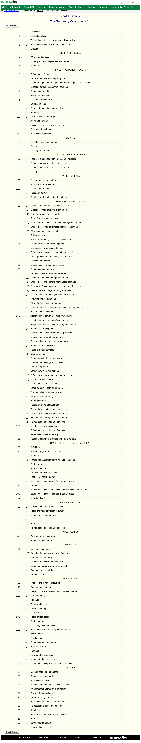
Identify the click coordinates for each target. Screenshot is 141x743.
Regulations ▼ (57, 7)
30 (19, 710)
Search (29, 7)
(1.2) (27, 214)
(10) (26, 354)
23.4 (18, 663)
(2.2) (27, 282)
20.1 (18, 536)
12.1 (18, 188)
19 (19, 447)
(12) (26, 422)
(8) (26, 345)
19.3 (18, 494)
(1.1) (27, 210)
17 (19, 362)
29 (19, 706)
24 (19, 672)
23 (19, 587)
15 (19, 265)
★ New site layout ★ (11, 11)
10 (19, 159)
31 (19, 714)
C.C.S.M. (40, 11)
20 (19, 506)
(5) (26, 239)
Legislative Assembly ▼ (124, 7)
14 (19, 244)
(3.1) (27, 231)
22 (19, 583)
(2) (26, 40)
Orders (91, 7)
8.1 (18, 116)
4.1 (18, 61)
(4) (26, 87)
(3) (26, 83)
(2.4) (27, 290)
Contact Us (96, 737)
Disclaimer (44, 737)
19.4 (18, 498)
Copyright (62, 737)
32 (19, 718)
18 (19, 439)
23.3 (18, 629)
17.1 (18, 426)
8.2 (18, 133)
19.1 (18, 451)
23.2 (18, 617)
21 (19, 549)
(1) (26, 36)
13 (19, 205)
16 (19, 269)
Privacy (78, 737)
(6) (26, 307)
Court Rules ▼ (76, 7)
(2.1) (27, 222)
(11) (26, 358)
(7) (26, 311)
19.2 (18, 485)
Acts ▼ (42, 7)
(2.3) (27, 286)
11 (19, 180)
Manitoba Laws (11, 7)
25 (19, 676)
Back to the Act (12, 25)
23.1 (18, 595)
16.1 (18, 316)
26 (19, 685)
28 (19, 697)
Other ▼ (103, 7)
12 (19, 184)
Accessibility (24, 737)
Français (135, 3)
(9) (26, 350)
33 (19, 723)
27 (19, 693)
